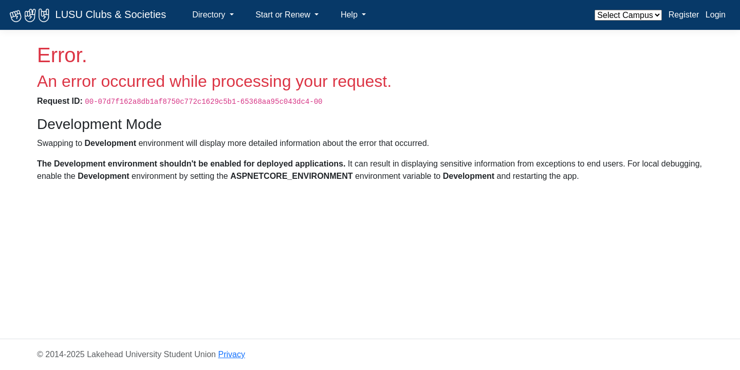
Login (716, 14)
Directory (209, 14)
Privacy (231, 354)
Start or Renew (283, 14)
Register (684, 14)
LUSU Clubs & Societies (86, 15)
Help (350, 14)
